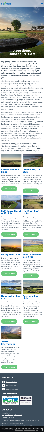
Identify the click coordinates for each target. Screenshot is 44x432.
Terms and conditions (8, 418)
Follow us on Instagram (10, 389)
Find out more (19, 430)
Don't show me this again (31, 430)
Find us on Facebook (9, 382)
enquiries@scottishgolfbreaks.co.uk (12, 415)
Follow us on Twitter (9, 385)
